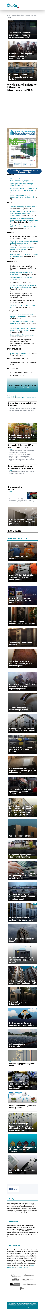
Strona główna (10, 14)
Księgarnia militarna (22, 1288)
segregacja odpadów (16, 396)
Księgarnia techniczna (29, 1284)
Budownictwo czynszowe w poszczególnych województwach (22, 196)
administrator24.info (13, 6)
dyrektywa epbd (31, 397)
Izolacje (27, 1280)
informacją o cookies (22, 1267)
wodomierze (11, 397)
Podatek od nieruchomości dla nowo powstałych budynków (23, 249)
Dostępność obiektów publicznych (22, 335)
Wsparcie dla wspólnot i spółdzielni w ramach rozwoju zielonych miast (23, 189)
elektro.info (29, 1275)
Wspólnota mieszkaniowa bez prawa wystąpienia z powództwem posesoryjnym (23, 213)
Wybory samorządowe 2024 (20, 353)
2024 (23, 14)
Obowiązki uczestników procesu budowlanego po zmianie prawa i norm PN (24, 220)
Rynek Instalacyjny (15, 1284)
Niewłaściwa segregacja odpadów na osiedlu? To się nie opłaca (23, 329)
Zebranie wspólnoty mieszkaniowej (22, 207)
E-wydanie (18, 14)
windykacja (27, 396)
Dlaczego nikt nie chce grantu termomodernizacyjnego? (20, 180)
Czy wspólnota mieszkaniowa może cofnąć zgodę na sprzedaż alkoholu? (23, 226)
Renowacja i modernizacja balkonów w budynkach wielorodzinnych (23, 286)
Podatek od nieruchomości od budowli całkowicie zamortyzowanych (24, 242)
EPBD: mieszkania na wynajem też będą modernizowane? (22, 316)
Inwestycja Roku (20, 397)
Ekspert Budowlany (15, 1275)
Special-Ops (16, 1280)
